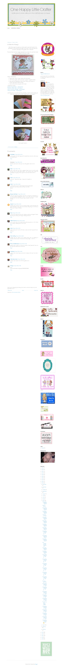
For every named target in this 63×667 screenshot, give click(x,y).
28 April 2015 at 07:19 (16, 228)
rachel (11, 177)
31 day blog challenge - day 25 (44, 525)
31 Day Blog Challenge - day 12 (44, 578)
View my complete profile (45, 95)
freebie (43, 448)
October (44, 489)
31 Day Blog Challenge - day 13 (44, 574)
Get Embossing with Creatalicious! (44, 544)
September (45, 491)
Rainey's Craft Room (13, 194)
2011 (42, 637)
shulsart (11, 204)
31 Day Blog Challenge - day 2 (44, 617)
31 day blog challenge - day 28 (44, 512)
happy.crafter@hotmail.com (45, 74)
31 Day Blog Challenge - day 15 (44, 565)
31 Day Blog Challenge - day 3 (44, 614)
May (43, 499)
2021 (43, 473)
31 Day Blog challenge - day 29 (44, 508)
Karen (11, 213)
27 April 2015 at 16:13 (18, 162)
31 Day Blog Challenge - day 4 (44, 610)
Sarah (11, 168)
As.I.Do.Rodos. (12, 154)
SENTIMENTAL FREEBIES (15, 28)
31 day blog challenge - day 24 (44, 528)
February (44, 626)
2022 (43, 471)
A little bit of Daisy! (44, 515)
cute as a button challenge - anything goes (16, 89)
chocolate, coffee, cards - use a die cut (14, 88)
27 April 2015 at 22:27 (21, 194)
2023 (43, 469)
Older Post (36, 290)
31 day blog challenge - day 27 (44, 518)
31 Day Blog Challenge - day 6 (44, 599)
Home (8, 28)
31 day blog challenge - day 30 (44, 503)
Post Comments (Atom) (16, 292)
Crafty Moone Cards (13, 259)
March (44, 625)
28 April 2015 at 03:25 (17, 204)
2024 (43, 468)
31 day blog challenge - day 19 (44, 548)
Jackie (11, 228)
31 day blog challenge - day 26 (44, 521)
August (44, 494)
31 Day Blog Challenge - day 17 (44, 556)
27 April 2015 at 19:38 (16, 184)
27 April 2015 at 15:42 (18, 154)
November (44, 487)
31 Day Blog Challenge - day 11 (44, 584)
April (44, 500)
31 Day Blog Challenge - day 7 (44, 596)
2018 (43, 478)
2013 (43, 634)
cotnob (11, 184)
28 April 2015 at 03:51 (16, 213)
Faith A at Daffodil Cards (14, 243)
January (44, 629)
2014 (43, 632)
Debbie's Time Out (13, 220)
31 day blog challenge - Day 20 (44, 540)
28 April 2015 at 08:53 (20, 236)
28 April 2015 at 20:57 (21, 259)
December (44, 484)
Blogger (36, 664)
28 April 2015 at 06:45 (21, 220)
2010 (43, 639)
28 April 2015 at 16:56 (18, 251)
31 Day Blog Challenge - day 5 (44, 607)
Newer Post (10, 290)
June (44, 497)
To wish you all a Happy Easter (44, 603)
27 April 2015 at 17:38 (16, 168)
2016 (43, 481)
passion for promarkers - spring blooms (15, 87)
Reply (11, 158)
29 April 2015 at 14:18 (17, 265)
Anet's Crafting (13, 236)
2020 (43, 474)
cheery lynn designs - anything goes (14, 90)
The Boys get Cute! (44, 582)
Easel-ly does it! (44, 506)
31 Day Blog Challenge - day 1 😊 (44, 622)
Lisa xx (48, 82)
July (43, 495)
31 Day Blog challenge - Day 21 (44, 536)
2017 (43, 479)
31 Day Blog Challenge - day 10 (44, 589)
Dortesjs (11, 265)
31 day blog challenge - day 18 (44, 552)
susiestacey (12, 251)
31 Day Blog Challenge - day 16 (44, 561)
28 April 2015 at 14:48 (23, 243)
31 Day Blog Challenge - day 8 (44, 592)
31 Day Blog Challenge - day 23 (44, 533)
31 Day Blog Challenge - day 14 (44, 569)
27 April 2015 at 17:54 (16, 177)
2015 (43, 483)
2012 (43, 635)
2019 (43, 476)
